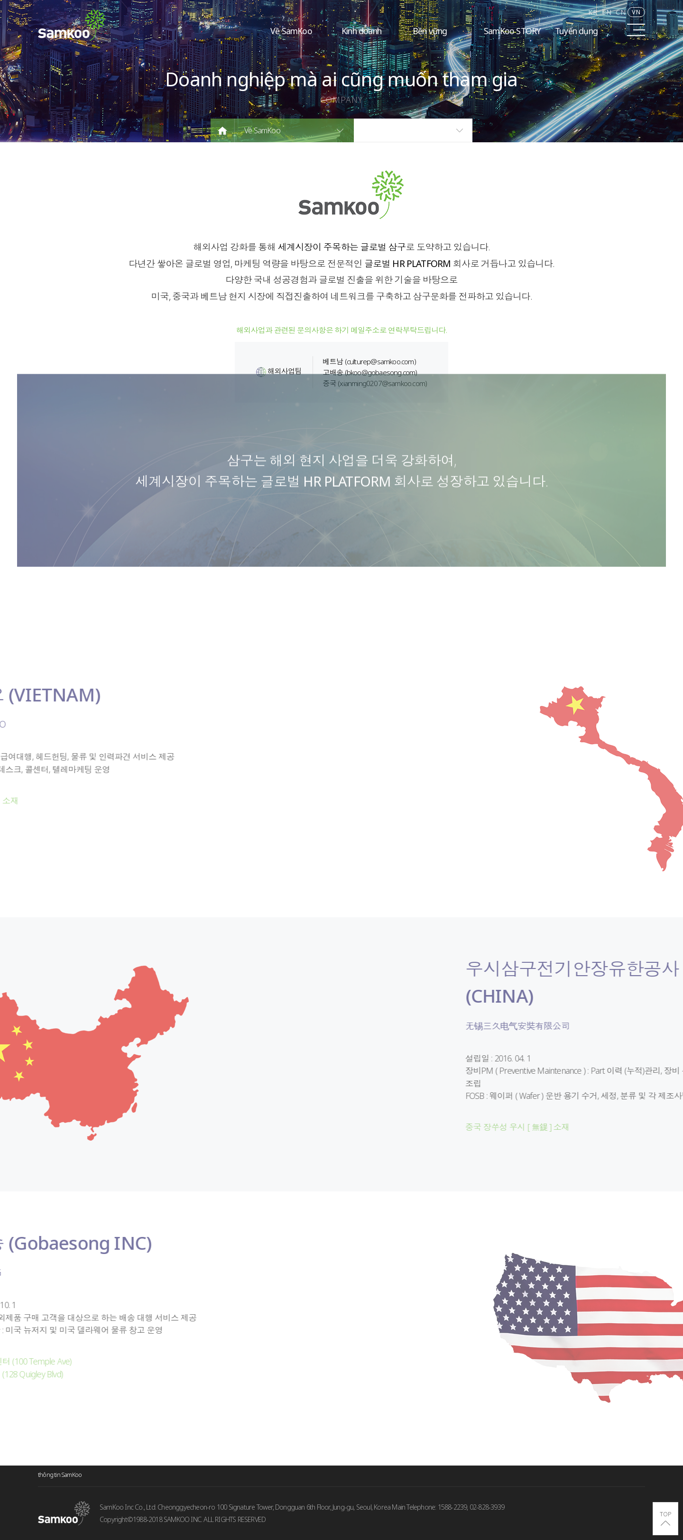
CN (621, 12)
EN (607, 12)
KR (593, 12)
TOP (666, 1514)
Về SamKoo (291, 31)
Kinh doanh (361, 31)
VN (636, 12)
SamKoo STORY (512, 31)
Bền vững (430, 31)
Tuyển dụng (576, 31)
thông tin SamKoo (60, 1474)
